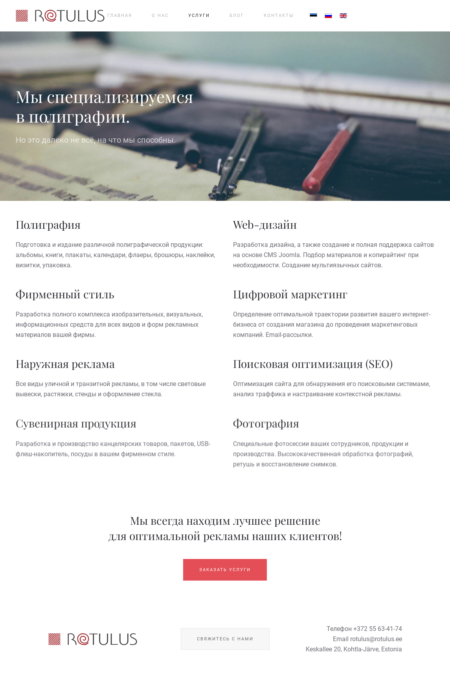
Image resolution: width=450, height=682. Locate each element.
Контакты (279, 15)
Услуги (199, 15)
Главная (119, 15)
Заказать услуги (225, 570)
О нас (160, 15)
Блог (237, 15)
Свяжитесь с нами (225, 640)
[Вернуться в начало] (60, 15)
